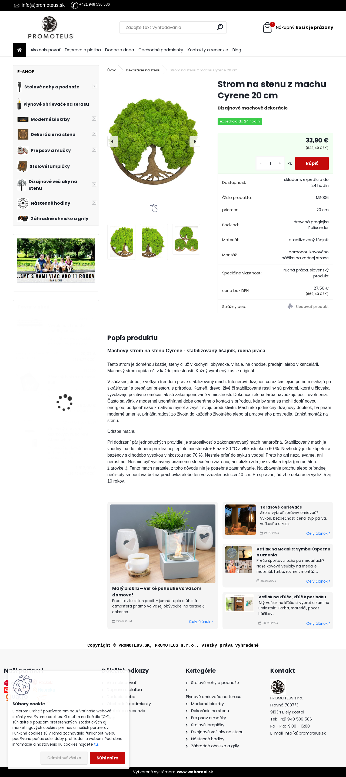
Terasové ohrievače (281, 507)
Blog (236, 50)
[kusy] (270, 163)
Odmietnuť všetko (64, 758)
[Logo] (50, 27)
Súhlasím (107, 758)
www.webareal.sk (195, 772)
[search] (220, 27)
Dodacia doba (119, 50)
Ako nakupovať (46, 50)
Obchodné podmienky (160, 50)
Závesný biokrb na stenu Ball (71, 379)
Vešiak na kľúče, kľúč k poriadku (292, 597)
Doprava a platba (83, 50)
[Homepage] (19, 50)
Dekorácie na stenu (143, 70)
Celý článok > (201, 621)
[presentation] (112, 141)
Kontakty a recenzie (208, 50)
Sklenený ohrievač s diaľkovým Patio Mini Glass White (68, 434)
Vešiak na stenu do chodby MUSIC (66, 328)
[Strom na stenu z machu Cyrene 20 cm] (153, 142)
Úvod (112, 70)
